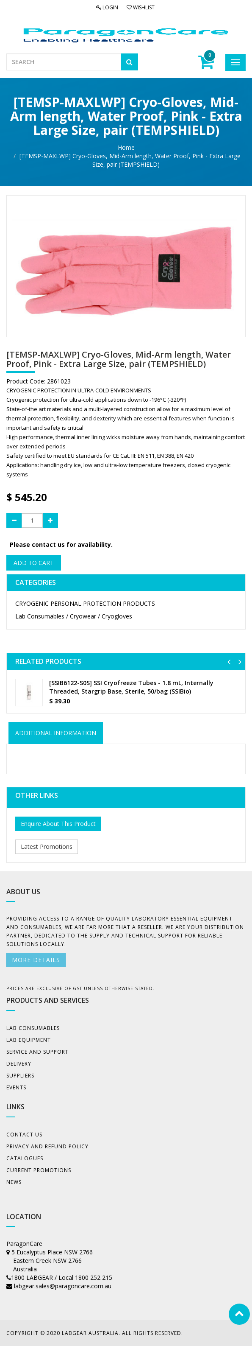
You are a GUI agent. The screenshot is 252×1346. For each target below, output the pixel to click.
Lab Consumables (33, 1028)
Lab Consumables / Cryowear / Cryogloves (73, 616)
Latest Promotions (46, 846)
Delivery (18, 1063)
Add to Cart (34, 563)
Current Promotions (38, 1170)
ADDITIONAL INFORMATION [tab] (55, 733)
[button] (229, 661)
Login (107, 7)
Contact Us (24, 1134)
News (14, 1182)
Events (16, 1087)
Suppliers (20, 1075)
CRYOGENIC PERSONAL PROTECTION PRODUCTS (85, 603)
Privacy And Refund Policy (47, 1146)
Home (126, 147)
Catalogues (24, 1158)
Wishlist (141, 7)
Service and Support (37, 1051)
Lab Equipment (28, 1040)
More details (36, 960)
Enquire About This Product (58, 824)
